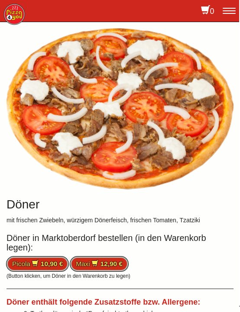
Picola (37, 263)
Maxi (99, 263)
